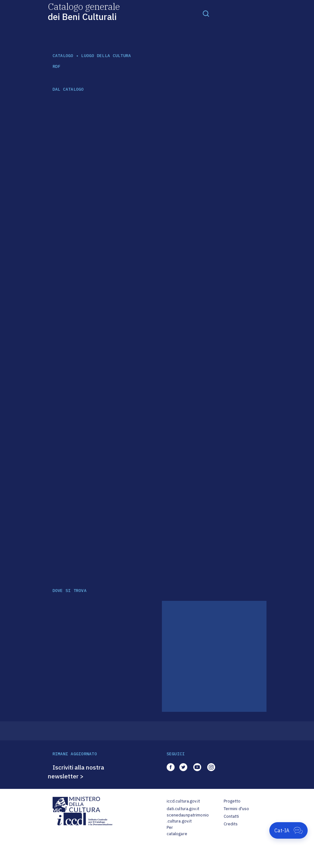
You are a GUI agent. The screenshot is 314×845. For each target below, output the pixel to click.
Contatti (231, 816)
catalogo (63, 55)
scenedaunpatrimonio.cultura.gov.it (188, 818)
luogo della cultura (106, 55)
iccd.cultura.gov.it (183, 801)
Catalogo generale (84, 11)
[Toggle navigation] (205, 13)
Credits (231, 824)
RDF (57, 66)
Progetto (232, 801)
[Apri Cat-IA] (288, 830)
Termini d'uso (236, 808)
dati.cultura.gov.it (183, 808)
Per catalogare (177, 830)
